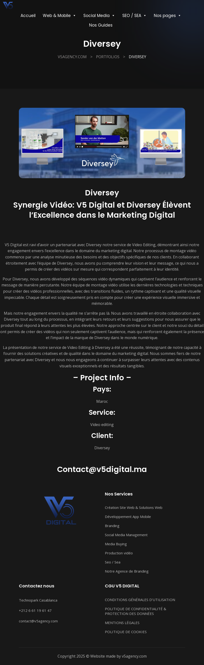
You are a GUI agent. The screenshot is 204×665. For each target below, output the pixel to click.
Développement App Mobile (128, 516)
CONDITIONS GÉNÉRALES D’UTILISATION (140, 599)
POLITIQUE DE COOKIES (126, 631)
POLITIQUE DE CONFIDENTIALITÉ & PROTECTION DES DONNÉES (135, 611)
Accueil (28, 15)
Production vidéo (119, 553)
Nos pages (167, 15)
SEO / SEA (134, 15)
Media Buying (116, 543)
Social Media (99, 15)
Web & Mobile (59, 15)
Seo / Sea (112, 562)
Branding (112, 525)
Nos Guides (101, 25)
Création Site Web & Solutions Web (133, 507)
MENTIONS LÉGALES (122, 622)
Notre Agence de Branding (127, 571)
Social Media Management (126, 534)
